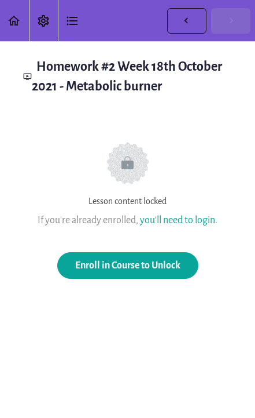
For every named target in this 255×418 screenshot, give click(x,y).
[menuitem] (43, 20)
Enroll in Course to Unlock (127, 265)
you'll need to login (177, 220)
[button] (14, 20)
